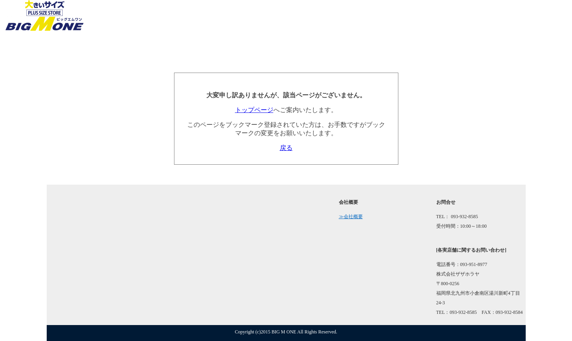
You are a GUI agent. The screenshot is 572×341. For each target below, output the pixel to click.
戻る (286, 147)
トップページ (254, 109)
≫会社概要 (351, 216)
